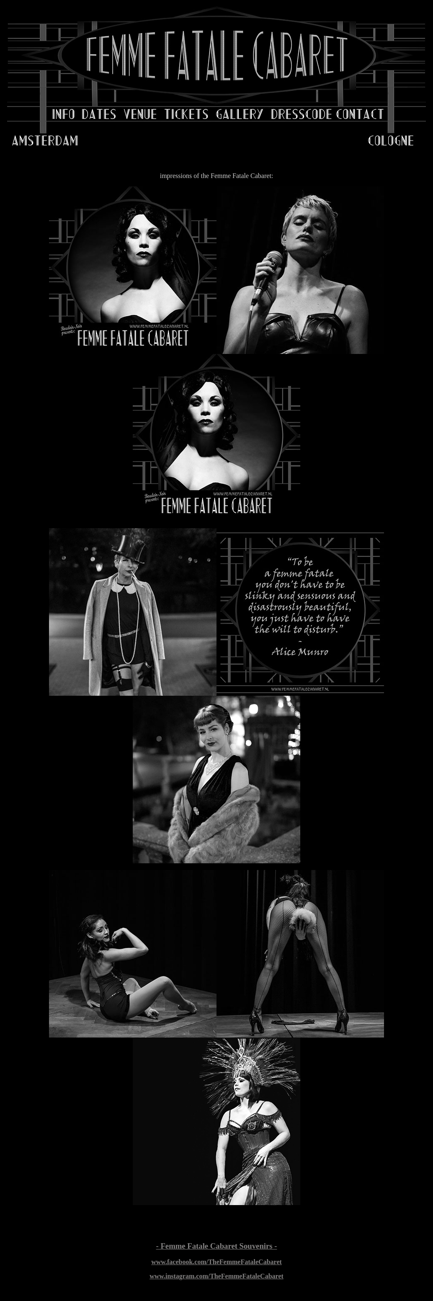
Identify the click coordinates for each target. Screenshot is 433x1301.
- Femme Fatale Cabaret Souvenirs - (216, 1246)
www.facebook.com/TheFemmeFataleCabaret (216, 1261)
